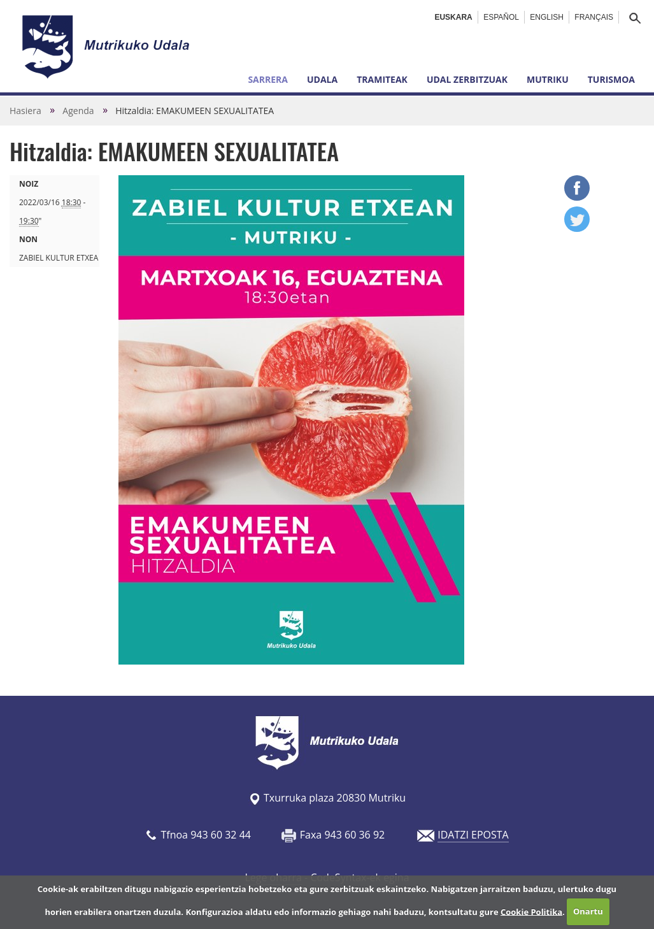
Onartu (588, 911)
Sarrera (268, 79)
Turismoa (611, 79)
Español (501, 17)
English (547, 17)
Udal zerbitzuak (467, 79)
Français (593, 17)
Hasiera (25, 110)
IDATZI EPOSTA (472, 835)
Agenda (78, 110)
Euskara (453, 17)
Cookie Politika (531, 911)
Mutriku (548, 79)
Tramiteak (382, 79)
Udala (322, 79)
